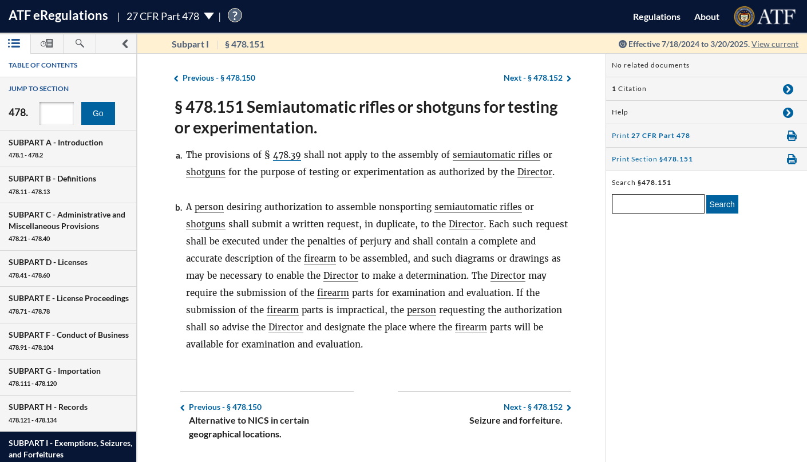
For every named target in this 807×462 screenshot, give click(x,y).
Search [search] (722, 204)
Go (98, 113)
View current (774, 44)
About (706, 16)
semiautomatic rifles (498, 154)
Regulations (657, 16)
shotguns (206, 172)
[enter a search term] (658, 204)
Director (535, 172)
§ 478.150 (219, 78)
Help (620, 112)
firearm (320, 258)
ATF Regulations (58, 15)
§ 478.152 (533, 78)
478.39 (287, 154)
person (209, 207)
